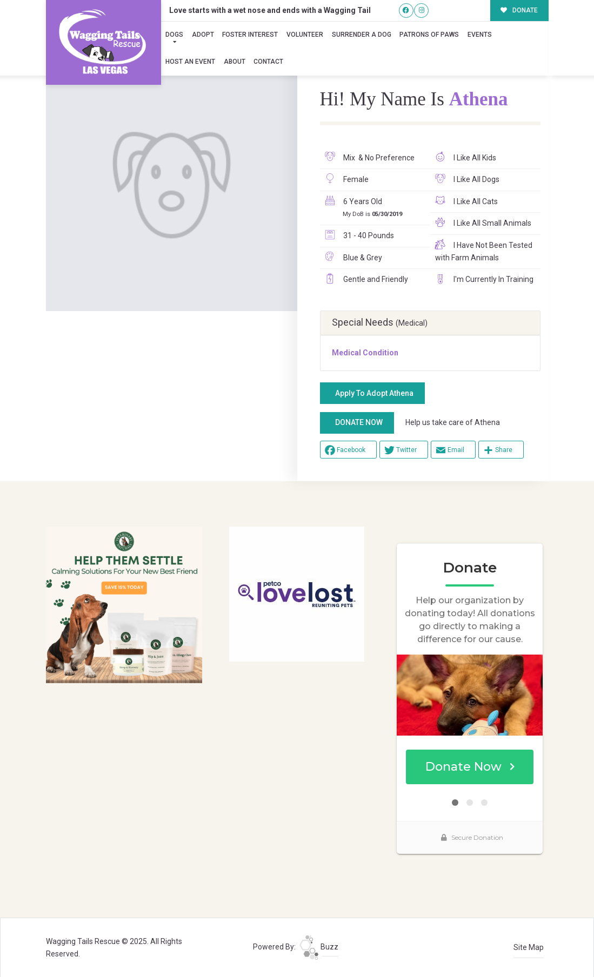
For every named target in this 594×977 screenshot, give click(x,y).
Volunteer (304, 34)
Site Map (528, 947)
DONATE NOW (359, 422)
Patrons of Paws (429, 34)
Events (480, 34)
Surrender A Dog (361, 34)
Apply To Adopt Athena (374, 393)
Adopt (203, 34)
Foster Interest (250, 34)
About (234, 61)
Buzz (318, 946)
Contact (268, 61)
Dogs (174, 34)
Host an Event (190, 61)
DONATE (519, 10)
